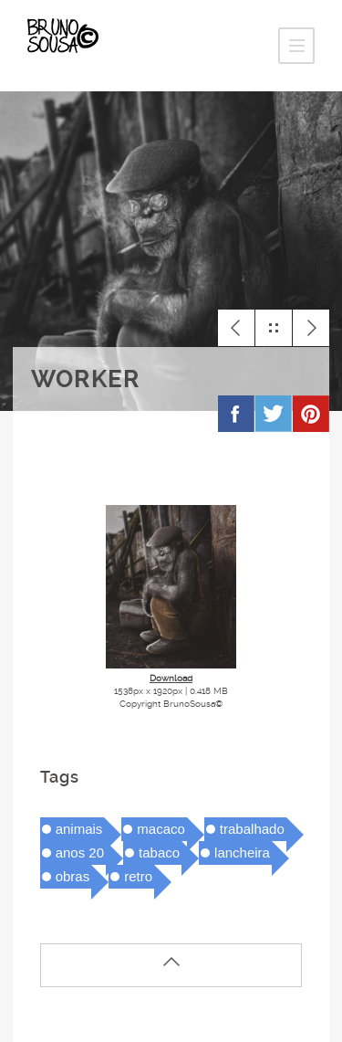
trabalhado (252, 829)
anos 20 (80, 852)
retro (138, 876)
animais (79, 829)
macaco (161, 829)
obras (73, 876)
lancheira (242, 852)
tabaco (159, 852)
